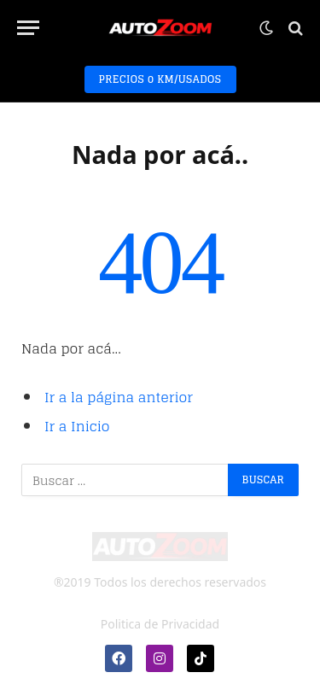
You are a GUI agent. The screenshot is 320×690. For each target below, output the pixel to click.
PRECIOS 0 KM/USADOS (160, 79)
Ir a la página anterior (118, 397)
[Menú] (28, 28)
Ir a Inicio (77, 426)
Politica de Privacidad (160, 624)
